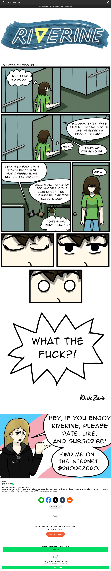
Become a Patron (55, 534)
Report (55, 516)
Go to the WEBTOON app (55, 567)
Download (55, 550)
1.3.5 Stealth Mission (14, 2)
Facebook (48, 500)
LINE (41, 500)
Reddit (70, 500)
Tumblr (62, 500)
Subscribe (56, 507)
